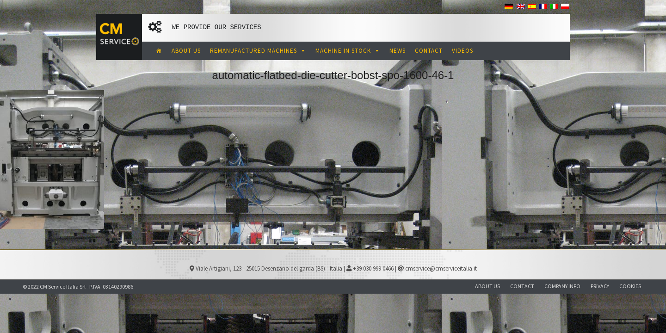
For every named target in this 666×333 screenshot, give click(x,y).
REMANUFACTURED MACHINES (258, 51)
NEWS (397, 51)
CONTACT (429, 51)
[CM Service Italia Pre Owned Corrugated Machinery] (159, 51)
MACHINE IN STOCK (347, 51)
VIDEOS (462, 51)
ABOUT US (186, 51)
